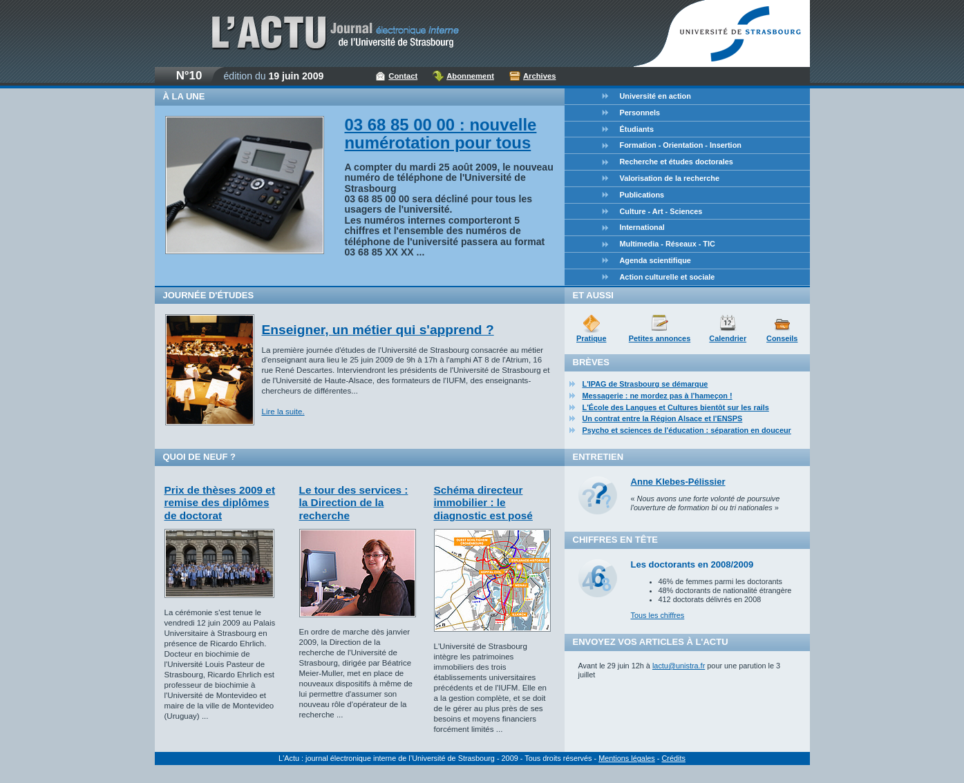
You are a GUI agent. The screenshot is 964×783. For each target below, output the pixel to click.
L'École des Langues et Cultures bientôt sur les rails (676, 407)
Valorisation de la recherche (669, 178)
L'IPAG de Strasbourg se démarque (645, 384)
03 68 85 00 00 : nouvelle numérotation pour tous (441, 133)
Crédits (673, 758)
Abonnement (470, 76)
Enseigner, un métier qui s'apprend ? (378, 329)
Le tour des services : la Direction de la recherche (353, 502)
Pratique (591, 338)
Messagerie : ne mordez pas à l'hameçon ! (658, 396)
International (642, 227)
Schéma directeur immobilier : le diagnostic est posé (483, 502)
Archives (539, 76)
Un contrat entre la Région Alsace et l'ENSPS (663, 418)
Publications (642, 195)
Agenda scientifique (655, 260)
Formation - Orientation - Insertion (680, 145)
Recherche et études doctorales (676, 161)
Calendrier (727, 338)
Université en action (655, 96)
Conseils (781, 338)
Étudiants (637, 129)
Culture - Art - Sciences (661, 211)
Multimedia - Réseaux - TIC (667, 244)
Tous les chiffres (658, 615)
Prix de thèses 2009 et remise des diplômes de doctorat (220, 502)
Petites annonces (659, 338)
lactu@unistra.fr (678, 665)
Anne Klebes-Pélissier (678, 481)
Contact (402, 76)
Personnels (640, 112)
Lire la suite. (283, 411)
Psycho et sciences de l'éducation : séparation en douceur (687, 430)
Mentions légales (626, 758)
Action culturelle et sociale (667, 277)
